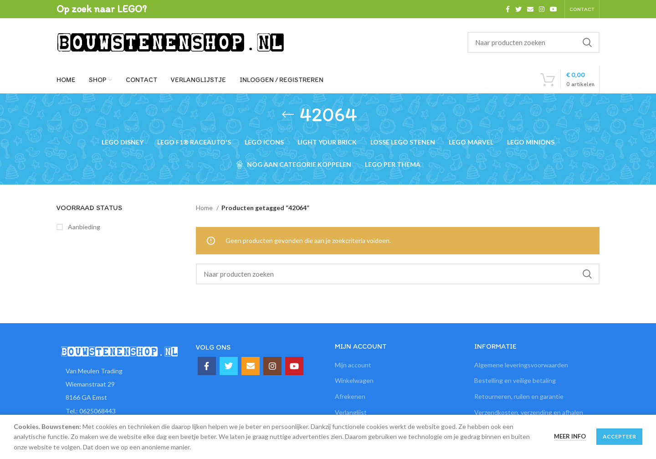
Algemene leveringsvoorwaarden (521, 365)
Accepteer (619, 436)
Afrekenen (350, 396)
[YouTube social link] (553, 9)
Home (205, 207)
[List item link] (119, 411)
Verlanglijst (351, 412)
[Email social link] (530, 9)
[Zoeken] (533, 42)
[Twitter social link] (518, 9)
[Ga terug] (288, 114)
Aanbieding (83, 227)
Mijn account (353, 365)
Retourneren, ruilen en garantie (519, 396)
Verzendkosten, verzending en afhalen (528, 412)
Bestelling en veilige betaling (515, 380)
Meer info (570, 436)
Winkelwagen (354, 380)
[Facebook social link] (507, 9)
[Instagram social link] (541, 9)
